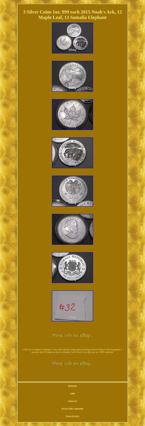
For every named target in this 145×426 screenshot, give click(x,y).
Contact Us (72, 401)
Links (72, 393)
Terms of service (72, 416)
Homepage (72, 386)
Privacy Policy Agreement (72, 408)
